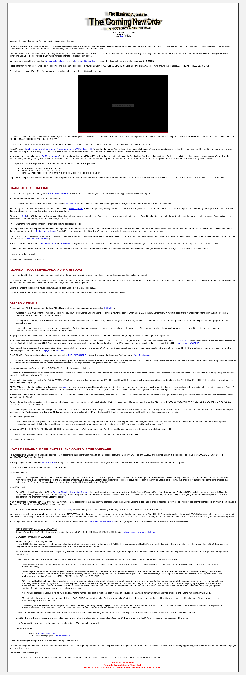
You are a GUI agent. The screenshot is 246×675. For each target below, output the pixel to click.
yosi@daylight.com (130, 532)
